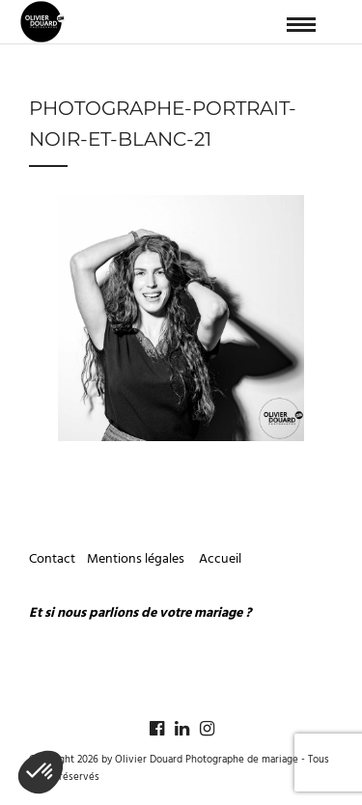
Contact (52, 559)
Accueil (220, 559)
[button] (40, 772)
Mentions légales (137, 559)
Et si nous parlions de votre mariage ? (140, 613)
